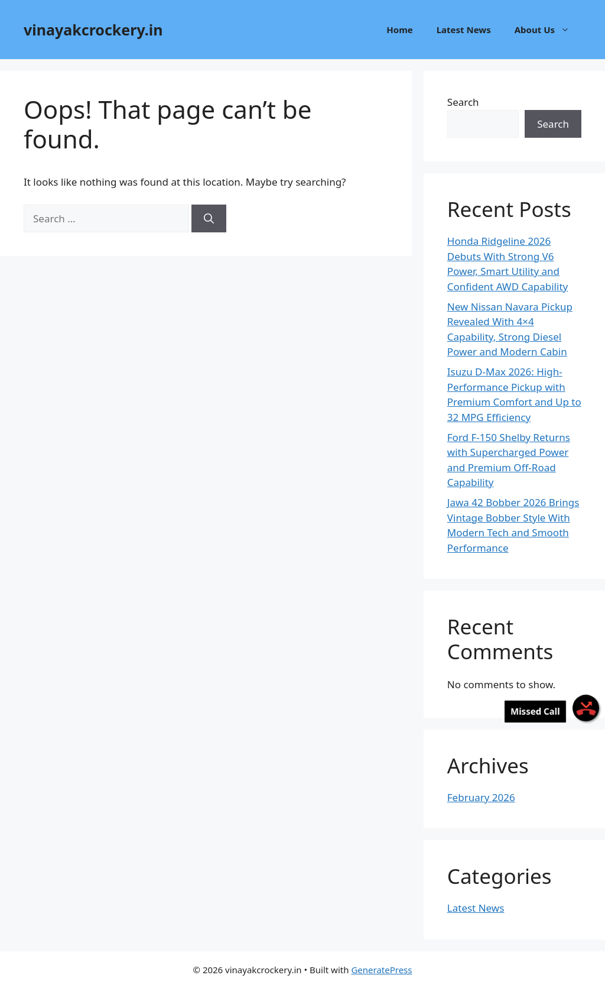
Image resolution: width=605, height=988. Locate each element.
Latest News (464, 29)
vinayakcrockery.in (93, 30)
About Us (548, 29)
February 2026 (481, 797)
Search (463, 102)
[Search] (208, 219)
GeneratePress (381, 970)
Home (399, 29)
